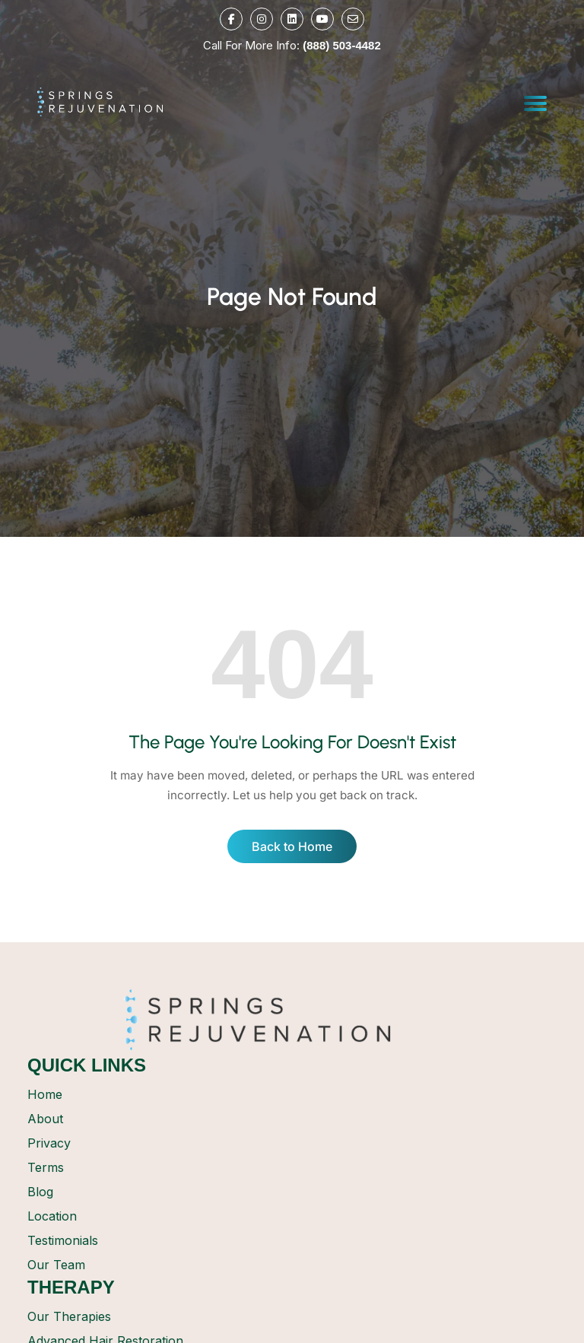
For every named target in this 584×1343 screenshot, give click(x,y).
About (45, 1118)
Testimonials (62, 1240)
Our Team (56, 1264)
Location (52, 1216)
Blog (40, 1191)
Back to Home (292, 846)
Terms (45, 1167)
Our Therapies (69, 1316)
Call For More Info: (292, 45)
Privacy (49, 1143)
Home (44, 1094)
